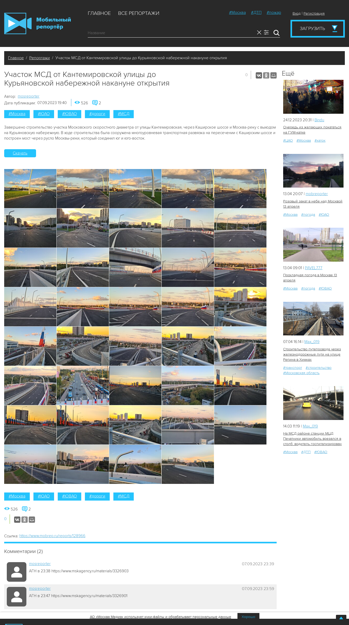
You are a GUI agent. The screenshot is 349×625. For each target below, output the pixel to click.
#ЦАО (288, 140)
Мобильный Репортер (37, 23)
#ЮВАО (69, 113)
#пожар (274, 12)
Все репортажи (138, 13)
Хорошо (248, 617)
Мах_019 (311, 341)
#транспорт (292, 367)
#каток (320, 140)
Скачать (20, 153)
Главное (99, 13)
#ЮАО (44, 113)
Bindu (319, 120)
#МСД (123, 113)
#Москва (237, 12)
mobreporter (317, 193)
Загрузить (312, 28)
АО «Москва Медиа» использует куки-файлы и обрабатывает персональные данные (160, 617)
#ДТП (256, 12)
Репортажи (39, 58)
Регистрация (314, 13)
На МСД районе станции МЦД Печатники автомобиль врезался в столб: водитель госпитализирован (312, 438)
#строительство (318, 367)
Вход (297, 13)
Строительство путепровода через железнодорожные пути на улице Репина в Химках (312, 354)
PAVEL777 (313, 268)
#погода (308, 214)
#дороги (97, 113)
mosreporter (28, 96)
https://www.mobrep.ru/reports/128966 (52, 535)
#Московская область (301, 373)
